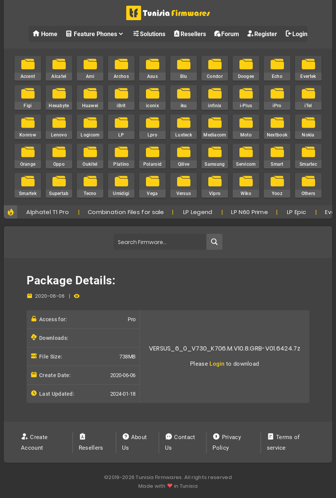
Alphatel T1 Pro (47, 212)
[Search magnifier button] (214, 242)
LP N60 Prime (249, 212)
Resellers (189, 34)
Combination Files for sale (126, 212)
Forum (226, 34)
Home (44, 34)
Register (262, 34)
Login (296, 34)
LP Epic (296, 212)
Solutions (148, 34)
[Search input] (160, 241)
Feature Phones (95, 34)
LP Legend (197, 212)
